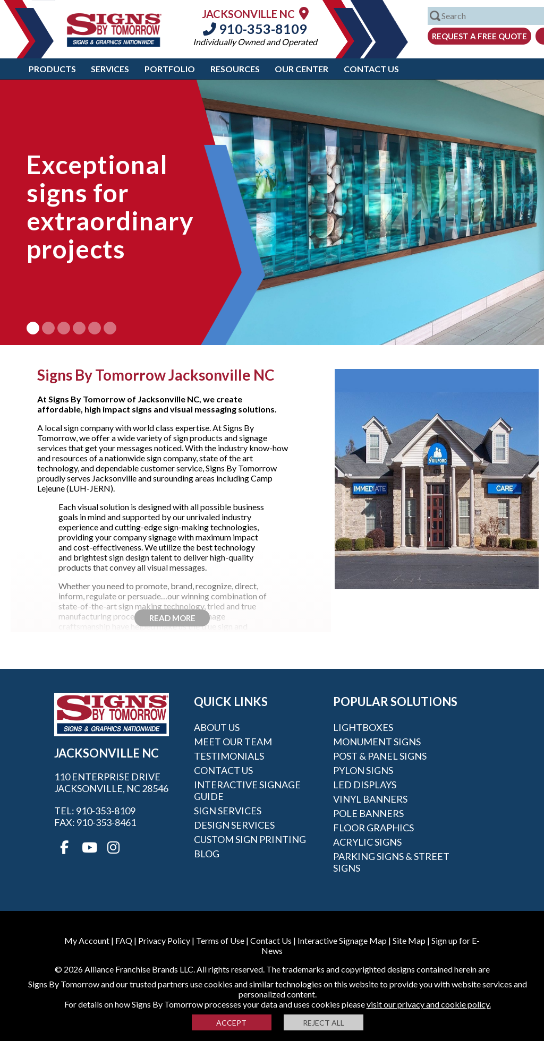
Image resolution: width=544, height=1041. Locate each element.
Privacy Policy (164, 940)
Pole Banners (368, 813)
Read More (172, 618)
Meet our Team (233, 741)
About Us (217, 727)
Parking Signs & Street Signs (391, 862)
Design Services (234, 825)
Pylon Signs (363, 770)
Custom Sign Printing (250, 839)
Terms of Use (220, 940)
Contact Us (371, 69)
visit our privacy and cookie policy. (429, 1004)
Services (110, 69)
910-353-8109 (255, 29)
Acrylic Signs (367, 842)
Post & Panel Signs (380, 756)
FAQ (123, 940)
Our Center (301, 69)
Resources (235, 69)
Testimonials (229, 756)
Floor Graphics (373, 827)
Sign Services (227, 810)
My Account (86, 940)
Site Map (409, 940)
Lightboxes (363, 727)
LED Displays (364, 784)
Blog (206, 853)
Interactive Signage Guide (247, 790)
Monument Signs (377, 741)
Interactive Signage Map (342, 940)
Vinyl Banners (370, 799)
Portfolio (169, 69)
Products (52, 69)
